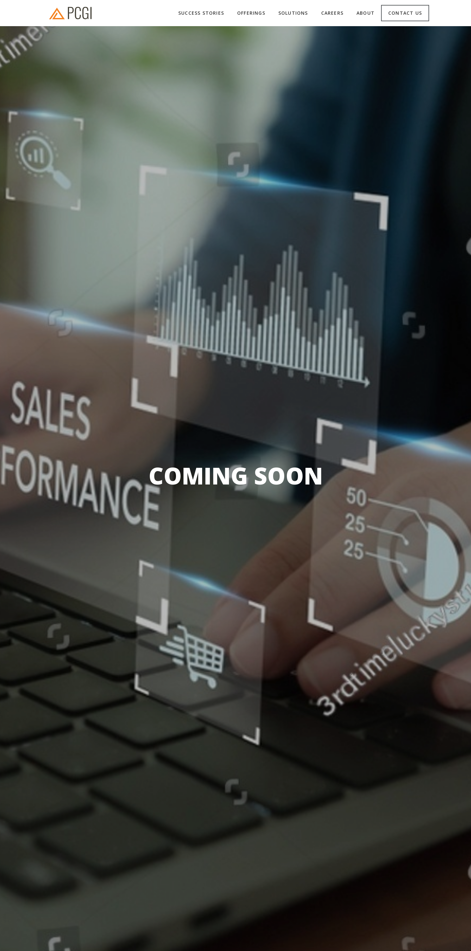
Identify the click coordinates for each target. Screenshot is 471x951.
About (366, 13)
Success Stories (201, 13)
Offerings (251, 13)
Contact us (405, 13)
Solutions (293, 13)
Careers (332, 13)
